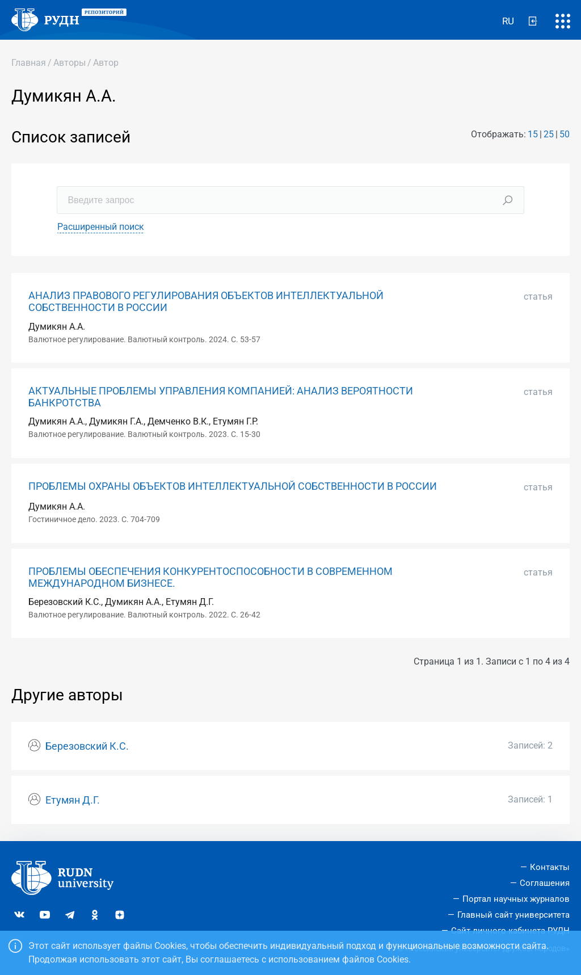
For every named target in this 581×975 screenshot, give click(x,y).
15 (533, 134)
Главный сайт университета (513, 915)
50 (564, 134)
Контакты (550, 867)
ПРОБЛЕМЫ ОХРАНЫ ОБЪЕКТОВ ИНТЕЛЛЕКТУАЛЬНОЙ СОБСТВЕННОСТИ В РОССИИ (232, 486)
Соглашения (545, 883)
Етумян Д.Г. (72, 800)
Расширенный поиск (100, 226)
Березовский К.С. (87, 746)
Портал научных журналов (516, 899)
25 (549, 134)
